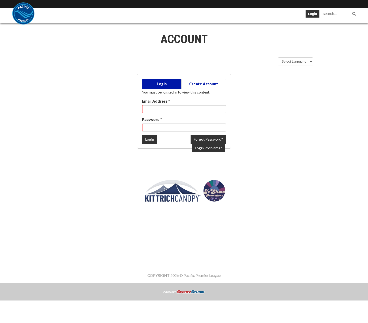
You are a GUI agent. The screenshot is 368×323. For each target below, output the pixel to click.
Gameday (224, 15)
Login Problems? (208, 148)
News (177, 15)
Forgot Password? (208, 139)
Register (198, 15)
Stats (141, 15)
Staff (246, 15)
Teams (77, 15)
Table (97, 15)
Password (152, 119)
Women (266, 15)
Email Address (156, 101)
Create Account (203, 84)
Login (312, 14)
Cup (159, 15)
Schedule (119, 15)
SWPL (56, 15)
